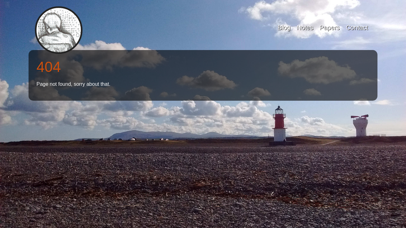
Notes (305, 27)
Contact (357, 27)
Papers (330, 27)
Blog (284, 27)
